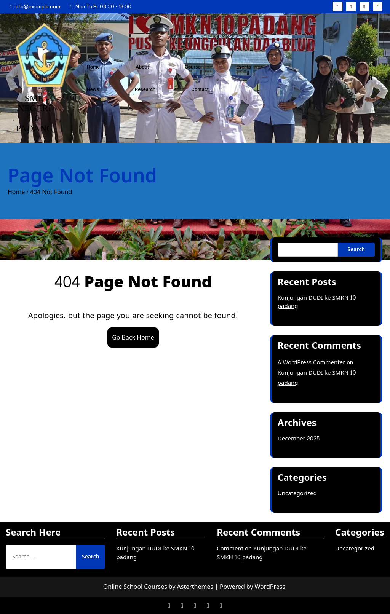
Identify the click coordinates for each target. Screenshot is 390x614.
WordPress (269, 586)
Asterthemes (195, 586)
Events (244, 67)
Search (356, 249)
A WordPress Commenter (311, 362)
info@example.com (34, 7)
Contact (200, 89)
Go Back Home (133, 337)
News (92, 89)
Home (93, 67)
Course (192, 67)
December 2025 (299, 439)
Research (145, 89)
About (142, 67)
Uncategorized (297, 493)
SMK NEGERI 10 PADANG (34, 113)
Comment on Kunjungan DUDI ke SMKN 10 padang (262, 553)
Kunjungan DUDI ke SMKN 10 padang (317, 302)
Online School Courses (135, 586)
